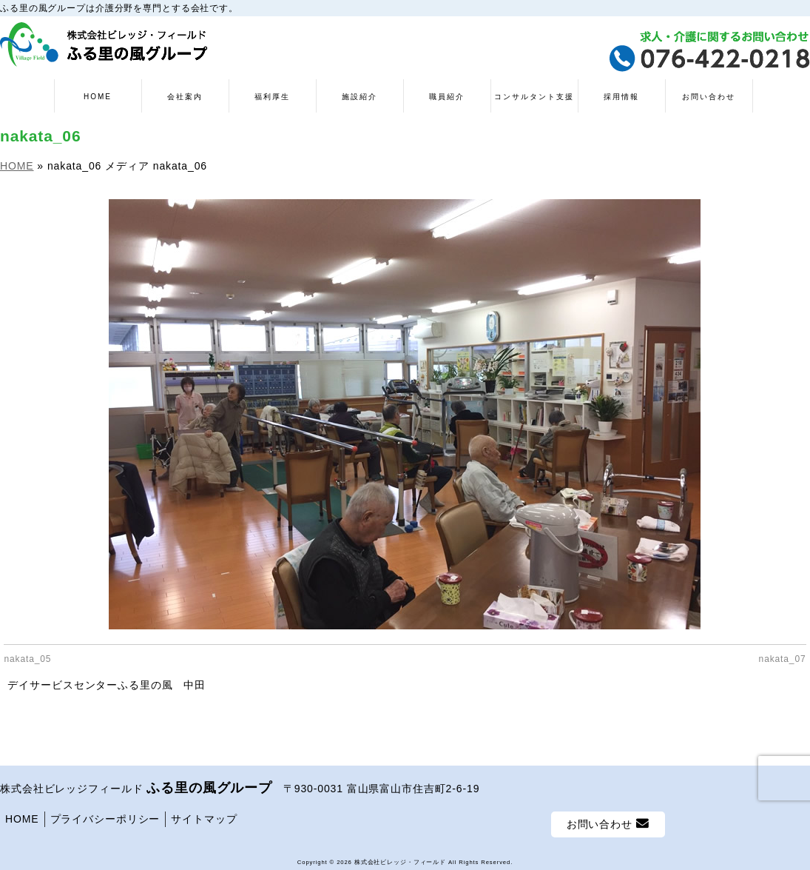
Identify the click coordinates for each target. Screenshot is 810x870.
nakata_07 (782, 659)
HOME (22, 815)
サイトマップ (204, 815)
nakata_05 (27, 659)
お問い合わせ (608, 820)
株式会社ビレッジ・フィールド (400, 858)
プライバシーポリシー (105, 815)
